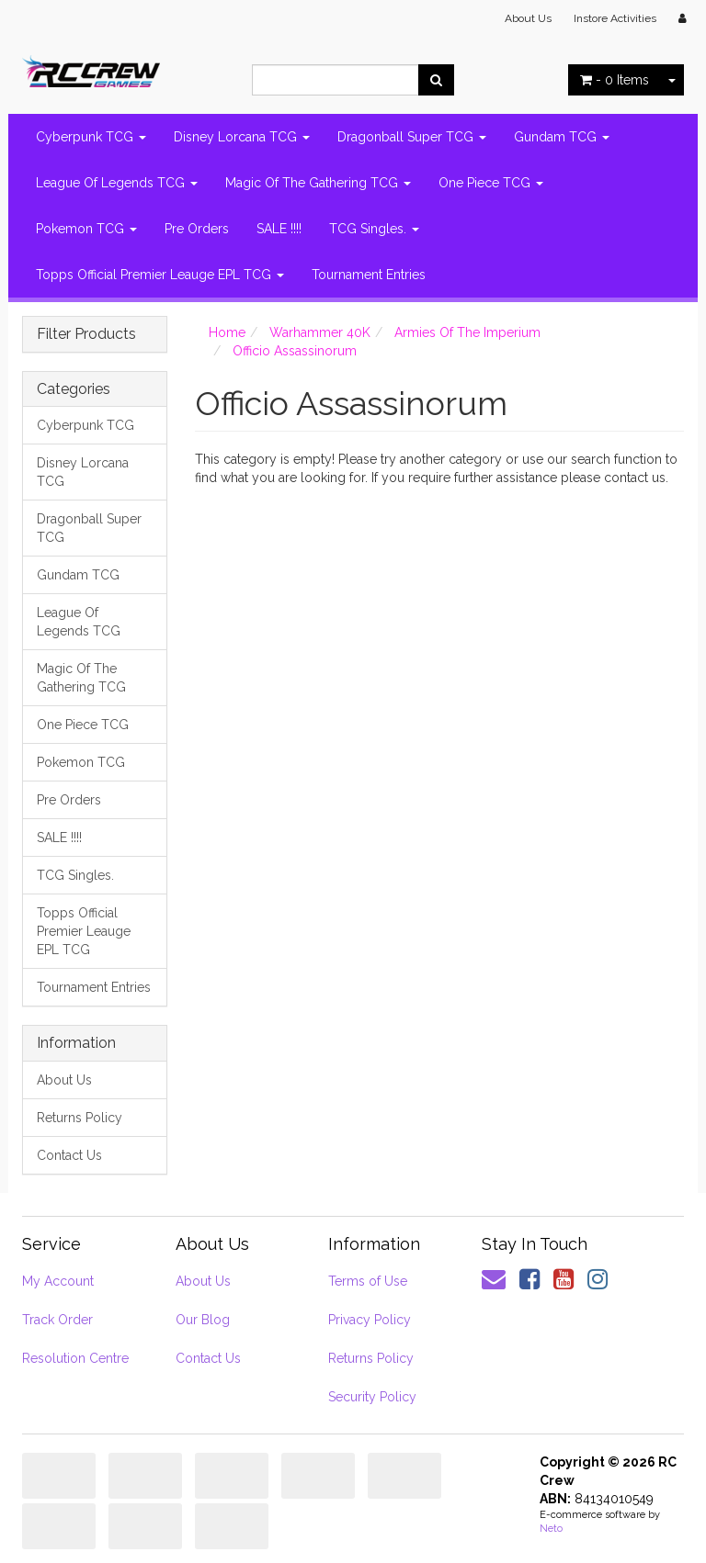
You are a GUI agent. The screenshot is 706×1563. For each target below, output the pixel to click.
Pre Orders (197, 228)
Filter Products (86, 334)
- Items (614, 80)
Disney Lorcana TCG (242, 136)
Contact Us (69, 1155)
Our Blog (203, 1319)
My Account (58, 1281)
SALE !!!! (279, 228)
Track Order (57, 1319)
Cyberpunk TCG (91, 136)
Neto (551, 1529)
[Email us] (494, 1279)
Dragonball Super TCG (411, 136)
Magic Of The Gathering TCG (318, 182)
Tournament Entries (369, 274)
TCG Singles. (374, 228)
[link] (529, 1279)
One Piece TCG (490, 182)
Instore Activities (615, 18)
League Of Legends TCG (117, 182)
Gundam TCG (561, 136)
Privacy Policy (369, 1319)
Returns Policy (79, 1117)
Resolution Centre (75, 1358)
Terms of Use (367, 1281)
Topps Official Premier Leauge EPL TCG (160, 274)
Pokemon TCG (86, 228)
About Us (528, 18)
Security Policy (372, 1396)
